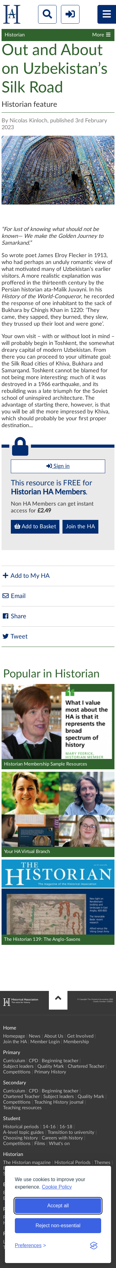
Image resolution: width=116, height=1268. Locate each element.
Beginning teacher (60, 1060)
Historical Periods (72, 1162)
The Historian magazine (27, 1162)
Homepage (14, 1036)
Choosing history (20, 1138)
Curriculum (14, 1060)
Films (39, 1143)
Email (14, 596)
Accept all (58, 1205)
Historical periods (21, 1126)
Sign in (58, 466)
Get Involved (80, 1036)
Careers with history (62, 1138)
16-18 (65, 1126)
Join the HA (80, 527)
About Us (53, 1036)
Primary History (50, 1072)
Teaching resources (22, 1107)
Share (14, 616)
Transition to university (71, 1132)
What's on (59, 1143)
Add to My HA (26, 576)
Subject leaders (18, 1066)
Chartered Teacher (86, 1066)
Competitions (17, 1072)
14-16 (49, 1126)
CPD (33, 1060)
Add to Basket (35, 526)
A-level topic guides (23, 1132)
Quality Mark (50, 1066)
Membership (76, 1041)
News (35, 1036)
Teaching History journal (59, 1102)
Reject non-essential (58, 1225)
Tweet (15, 636)
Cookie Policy (57, 1187)
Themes (102, 1162)
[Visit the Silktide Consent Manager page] (93, 1245)
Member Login (45, 1041)
